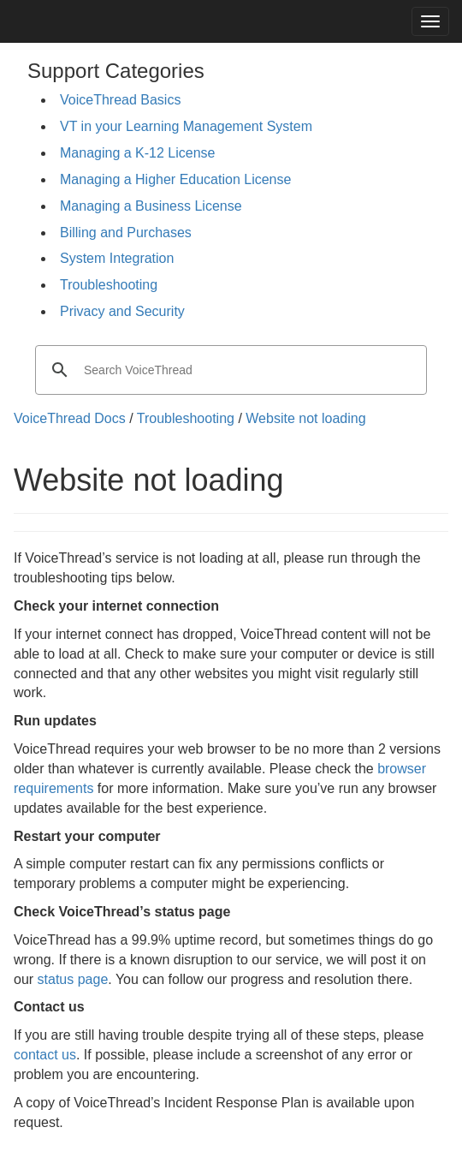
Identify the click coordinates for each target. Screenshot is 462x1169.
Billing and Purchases (126, 232)
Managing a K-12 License (137, 153)
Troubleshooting (108, 284)
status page (73, 979)
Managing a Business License (151, 206)
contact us (45, 1054)
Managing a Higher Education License (175, 179)
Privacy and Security (122, 311)
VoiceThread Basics (120, 99)
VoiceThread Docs (70, 418)
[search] (228, 370)
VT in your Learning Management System (186, 126)
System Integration (117, 258)
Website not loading (305, 418)
